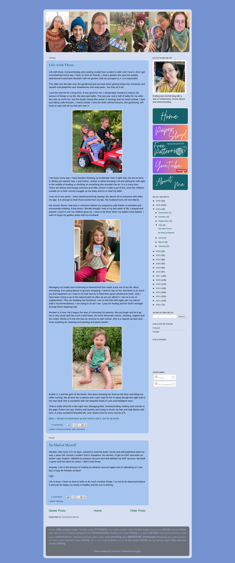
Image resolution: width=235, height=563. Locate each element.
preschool (182, 537)
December (163, 213)
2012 (158, 296)
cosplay (115, 530)
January (162, 246)
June (161, 238)
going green (81, 533)
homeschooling (63, 429)
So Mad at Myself (62, 445)
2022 (158, 255)
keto (74, 429)
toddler (135, 540)
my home (87, 537)
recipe (61, 540)
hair (89, 533)
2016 (158, 280)
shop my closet (96, 540)
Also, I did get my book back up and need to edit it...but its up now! (84, 418)
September (163, 221)
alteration (52, 530)
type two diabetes (155, 540)
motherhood (62, 536)
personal (81, 429)
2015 (158, 284)
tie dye (128, 540)
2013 (158, 292)
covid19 (123, 529)
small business (110, 540)
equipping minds (156, 530)
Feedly (156, 332)
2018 (158, 272)
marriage (153, 532)
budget (75, 529)
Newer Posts (57, 510)
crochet (138, 529)
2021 (158, 259)
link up (140, 533)
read (55, 540)
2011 (158, 300)
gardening (61, 533)
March (161, 242)
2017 (158, 276)
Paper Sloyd (104, 537)
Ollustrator (116, 551)
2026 (158, 201)
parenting (116, 536)
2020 (158, 263)
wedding (53, 543)
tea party (120, 540)
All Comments (162, 384)
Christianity (101, 529)
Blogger (137, 551)
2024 (158, 209)
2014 (158, 288)
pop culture (172, 537)
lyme (145, 533)
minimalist (175, 533)
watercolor (181, 540)
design (146, 529)
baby (59, 529)
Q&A (50, 540)
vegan (167, 540)
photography (149, 536)
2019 (158, 268)
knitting (133, 532)
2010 (158, 305)
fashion (167, 529)
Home (98, 510)
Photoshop (162, 537)
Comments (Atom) (70, 517)
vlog (173, 540)
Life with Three (61, 65)
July (160, 225)
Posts (159, 378)
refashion (69, 540)
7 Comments (57, 425)
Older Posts (138, 510)
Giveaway (70, 533)
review (77, 540)
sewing (85, 540)
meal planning (165, 533)
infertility (113, 533)
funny (183, 529)
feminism (175, 530)
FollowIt (156, 328)
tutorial (143, 540)
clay (110, 530)
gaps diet (53, 533)
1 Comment (56, 497)
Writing (59, 501)
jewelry (121, 533)
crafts (130, 529)
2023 (158, 251)
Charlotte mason (86, 529)
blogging (67, 529)
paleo (95, 537)
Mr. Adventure (75, 537)
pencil (125, 537)
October (162, 217)
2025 (158, 205)
